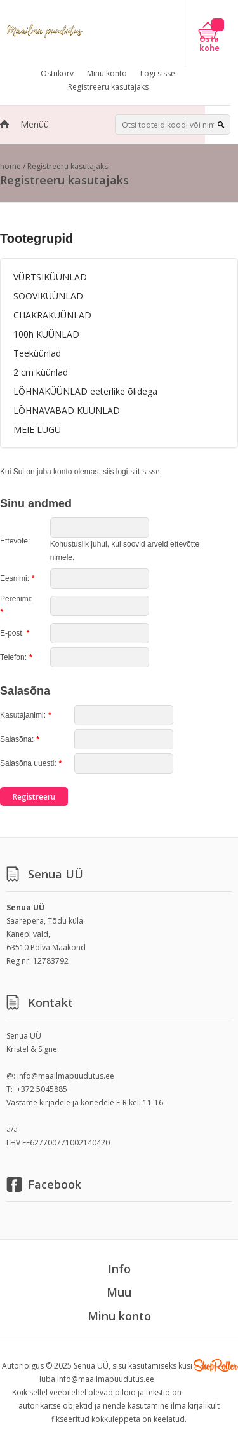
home (10, 166)
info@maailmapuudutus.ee (65, 1075)
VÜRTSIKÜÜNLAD (50, 277)
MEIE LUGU (37, 429)
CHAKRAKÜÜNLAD (52, 315)
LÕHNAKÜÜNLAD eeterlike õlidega (85, 391)
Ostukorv (57, 73)
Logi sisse (157, 73)
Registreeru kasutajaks (108, 86)
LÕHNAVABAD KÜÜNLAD (66, 410)
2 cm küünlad (40, 372)
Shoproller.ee (216, 1365)
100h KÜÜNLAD (46, 334)
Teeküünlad (37, 353)
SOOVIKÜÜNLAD (48, 296)
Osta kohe (209, 44)
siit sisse (145, 471)
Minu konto (107, 73)
